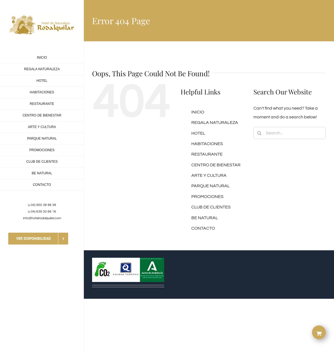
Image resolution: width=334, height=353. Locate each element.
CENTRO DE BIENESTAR (216, 165)
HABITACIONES (207, 144)
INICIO (197, 112)
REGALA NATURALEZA (214, 122)
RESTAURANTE (207, 154)
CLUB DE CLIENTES (211, 207)
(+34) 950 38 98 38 (42, 205)
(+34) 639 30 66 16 (42, 211)
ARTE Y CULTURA (209, 175)
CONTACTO (203, 228)
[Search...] (289, 133)
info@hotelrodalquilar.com (42, 218)
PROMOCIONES (207, 196)
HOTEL (198, 133)
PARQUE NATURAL (210, 186)
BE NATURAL (204, 218)
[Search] (259, 133)
